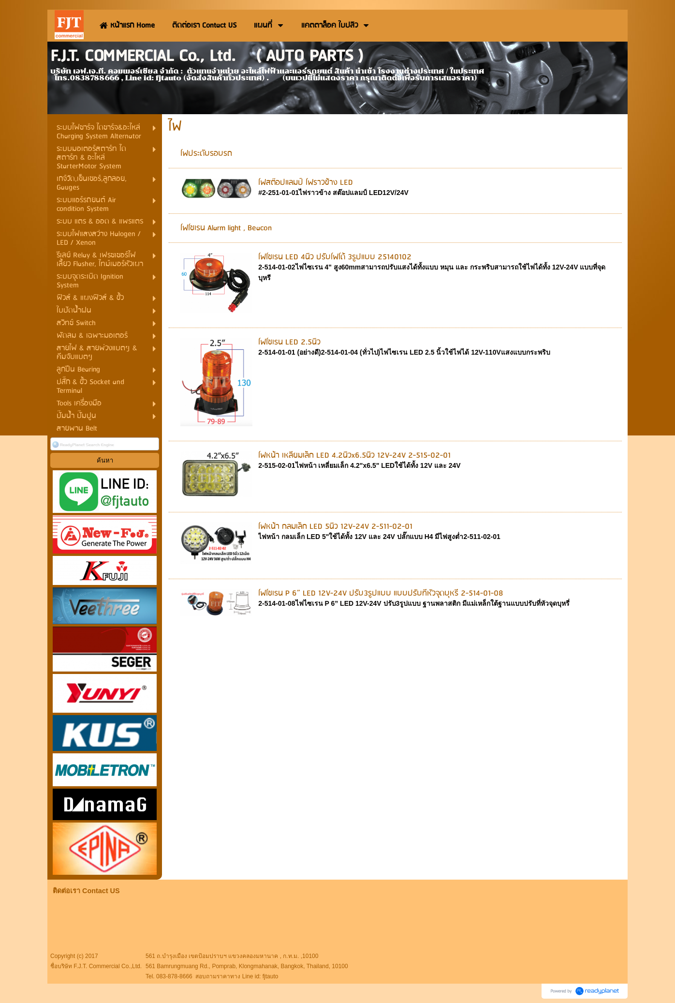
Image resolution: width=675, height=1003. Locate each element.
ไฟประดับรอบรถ (206, 153)
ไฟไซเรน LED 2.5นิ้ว (289, 342)
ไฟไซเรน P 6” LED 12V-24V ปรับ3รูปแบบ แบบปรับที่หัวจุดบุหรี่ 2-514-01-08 (380, 593)
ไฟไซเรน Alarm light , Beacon (226, 228)
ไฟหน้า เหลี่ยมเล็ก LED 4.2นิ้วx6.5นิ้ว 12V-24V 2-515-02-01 (354, 455)
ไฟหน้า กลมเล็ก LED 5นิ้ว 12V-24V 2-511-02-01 (335, 526)
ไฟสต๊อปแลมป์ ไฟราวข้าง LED (305, 182)
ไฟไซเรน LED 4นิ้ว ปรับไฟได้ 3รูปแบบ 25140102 (334, 257)
